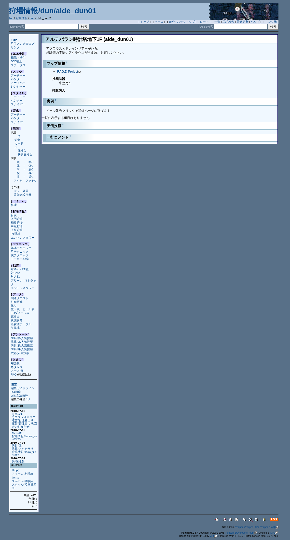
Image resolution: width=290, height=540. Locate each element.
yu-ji (213, 536)
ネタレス (17, 367)
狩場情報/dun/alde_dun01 (52, 11)
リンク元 (271, 21)
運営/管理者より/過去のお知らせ (24, 425)
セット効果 (21, 191)
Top (11, 18)
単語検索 (228, 21)
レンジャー (18, 86)
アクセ (18, 180)
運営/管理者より (22, 420)
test (15, 477)
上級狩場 (17, 229)
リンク (15, 47)
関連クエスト (19, 298)
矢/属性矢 (18, 461)
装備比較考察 (22, 194)
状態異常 (17, 320)
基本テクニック (21, 247)
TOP (14, 39)
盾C (31, 176)
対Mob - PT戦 (19, 269)
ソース (158, 21)
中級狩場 (17, 226)
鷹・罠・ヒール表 (22, 309)
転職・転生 (18, 57)
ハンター (17, 79)
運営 (14, 384)
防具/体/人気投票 (22, 341)
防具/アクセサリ (22, 448)
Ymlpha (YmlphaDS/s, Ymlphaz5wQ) (256, 527)
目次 (14, 215)
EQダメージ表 (20, 312)
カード (18, 143)
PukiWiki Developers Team (241, 532)
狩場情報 (22, 18)
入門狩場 (17, 218)
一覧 (217, 21)
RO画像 (16, 391)
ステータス (18, 65)
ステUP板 (17, 370)
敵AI (13, 305)
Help (16, 470)
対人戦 (15, 276)
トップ (144, 21)
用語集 (15, 363)
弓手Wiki (17, 414)
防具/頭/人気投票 (22, 338)
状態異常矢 (25, 154)
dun (32, 18)
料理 (14, 204)
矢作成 (15, 327)
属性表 (15, 316)
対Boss (15, 272)
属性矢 (22, 150)
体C (31, 165)
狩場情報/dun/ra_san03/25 (24, 438)
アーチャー (18, 75)
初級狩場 (17, 222)
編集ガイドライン (22, 388)
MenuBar (17, 433)
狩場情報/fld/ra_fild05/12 (24, 453)
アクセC (31, 180)
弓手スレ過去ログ (22, 43)
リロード (203, 21)
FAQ (13, 374)
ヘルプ (255, 21)
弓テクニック (19, 251)
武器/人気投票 (20, 353)
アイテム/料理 (22, 473)
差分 (172, 21)
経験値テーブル (21, 324)
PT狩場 (15, 233)
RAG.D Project (69, 71)
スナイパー (18, 82)
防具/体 (16, 445)
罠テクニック (19, 255)
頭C (31, 162)
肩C (31, 169)
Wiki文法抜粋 (19, 395)
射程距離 (17, 301)
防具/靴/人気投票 (22, 349)
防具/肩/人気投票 (22, 345)
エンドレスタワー (22, 237)
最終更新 (243, 21)
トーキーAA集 (20, 258)
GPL (274, 532)
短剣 (17, 139)
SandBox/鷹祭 (22, 481)
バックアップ (186, 21)
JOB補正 (16, 61)
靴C (31, 173)
